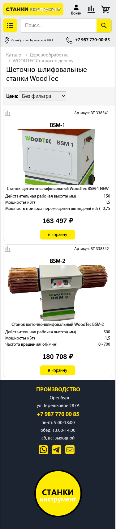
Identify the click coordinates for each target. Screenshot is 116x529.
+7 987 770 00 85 (58, 415)
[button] (76, 9)
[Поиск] (104, 25)
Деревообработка (49, 55)
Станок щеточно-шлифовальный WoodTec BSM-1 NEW (58, 189)
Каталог (14, 55)
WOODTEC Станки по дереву (43, 61)
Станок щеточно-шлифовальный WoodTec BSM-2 (57, 325)
